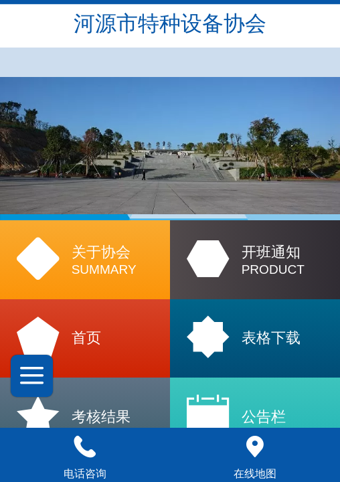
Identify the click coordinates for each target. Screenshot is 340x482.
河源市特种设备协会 (170, 23)
